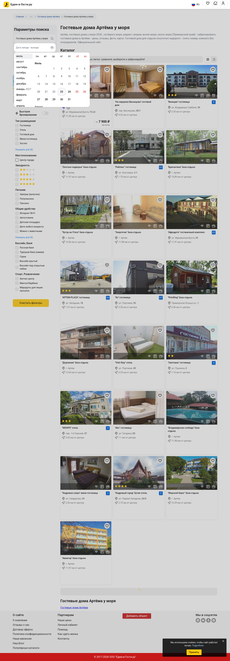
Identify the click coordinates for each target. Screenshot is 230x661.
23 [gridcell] (61, 91)
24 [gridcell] (69, 91)
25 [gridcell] (76, 91)
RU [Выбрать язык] (195, 4)
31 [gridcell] (69, 99)
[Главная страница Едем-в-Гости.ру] (18, 4)
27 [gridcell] (38, 99)
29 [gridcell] (53, 99)
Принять (194, 652)
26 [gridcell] (84, 91)
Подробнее (197, 645)
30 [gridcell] (61, 99)
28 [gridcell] (46, 99)
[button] (209, 4)
